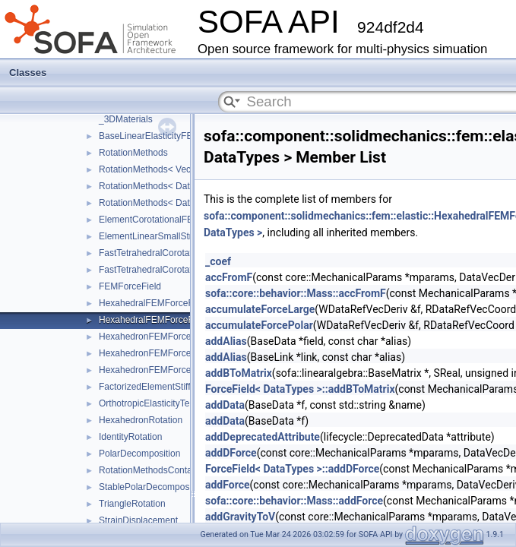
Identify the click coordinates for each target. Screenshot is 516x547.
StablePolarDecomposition (152, 487)
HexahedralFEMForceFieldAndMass (172, 320)
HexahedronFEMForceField (155, 336)
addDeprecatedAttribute (262, 437)
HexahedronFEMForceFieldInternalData (180, 353)
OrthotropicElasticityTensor (153, 403)
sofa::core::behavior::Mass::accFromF (295, 293)
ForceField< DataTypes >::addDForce (292, 469)
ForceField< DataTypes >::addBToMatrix (300, 389)
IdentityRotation (130, 437)
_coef (218, 261)
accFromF (228, 277)
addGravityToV (240, 517)
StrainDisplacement (138, 520)
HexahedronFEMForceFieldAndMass (174, 370)
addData (225, 405)
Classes (27, 72)
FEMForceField (130, 286)
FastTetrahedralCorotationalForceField (177, 253)
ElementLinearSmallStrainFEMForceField (183, 236)
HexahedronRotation (140, 420)
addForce (227, 485)
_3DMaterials (126, 119)
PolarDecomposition (139, 453)
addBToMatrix (238, 373)
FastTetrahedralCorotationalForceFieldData (186, 269)
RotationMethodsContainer (153, 470)
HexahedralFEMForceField (153, 303)
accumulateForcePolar (259, 325)
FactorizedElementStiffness (154, 386)
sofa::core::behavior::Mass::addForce (294, 501)
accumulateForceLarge (260, 309)
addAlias (226, 341)
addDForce (231, 453)
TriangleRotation (132, 503)
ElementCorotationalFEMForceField (171, 219)
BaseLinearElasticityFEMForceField (171, 136)
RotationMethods (133, 152)
